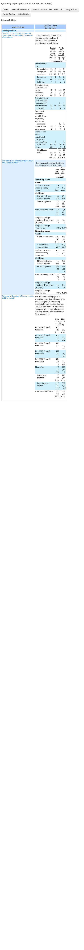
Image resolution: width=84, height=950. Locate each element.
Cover (5, 9)
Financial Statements (20, 9)
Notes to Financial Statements (45, 9)
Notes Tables (9, 14)
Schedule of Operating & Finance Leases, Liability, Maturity (18, 297)
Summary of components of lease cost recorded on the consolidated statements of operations (17, 35)
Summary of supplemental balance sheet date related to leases (17, 162)
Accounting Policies (69, 9)
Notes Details (23, 14)
